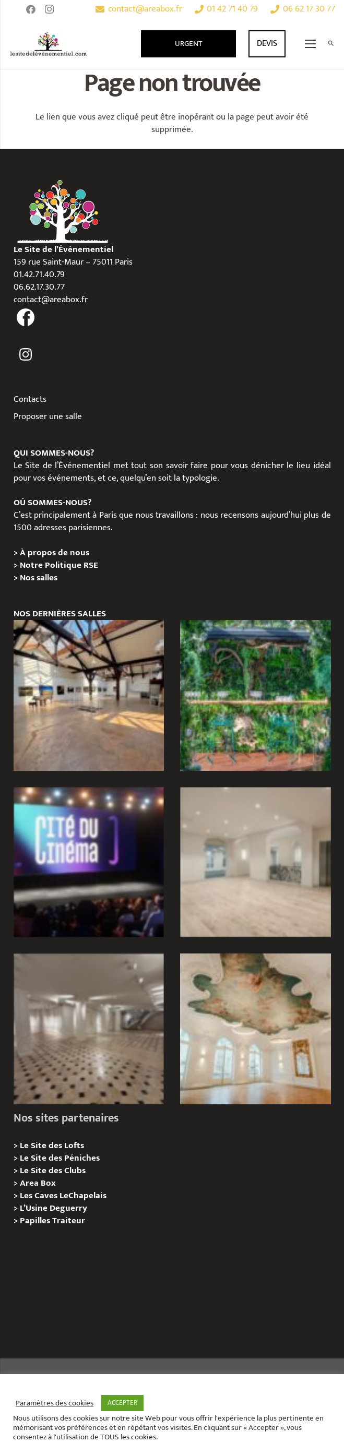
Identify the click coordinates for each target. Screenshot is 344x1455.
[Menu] (310, 44)
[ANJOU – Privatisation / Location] (89, 1028)
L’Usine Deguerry (53, 1208)
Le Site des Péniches (60, 1158)
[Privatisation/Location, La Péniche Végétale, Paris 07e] (255, 695)
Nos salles (38, 577)
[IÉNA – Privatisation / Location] (255, 1028)
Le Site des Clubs (53, 1170)
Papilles (36, 1220)
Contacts (30, 399)
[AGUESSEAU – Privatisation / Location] (255, 862)
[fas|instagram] (26, 355)
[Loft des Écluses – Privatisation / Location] (89, 695)
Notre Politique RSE (59, 565)
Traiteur (68, 1220)
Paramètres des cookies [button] (54, 1403)
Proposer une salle (48, 416)
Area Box (38, 1183)
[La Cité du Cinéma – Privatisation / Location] (89, 862)
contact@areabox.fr (51, 299)
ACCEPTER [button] (122, 1403)
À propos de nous (54, 552)
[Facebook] (30, 9)
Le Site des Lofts (52, 1145)
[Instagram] (49, 9)
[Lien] (48, 43)
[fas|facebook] (26, 318)
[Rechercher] (331, 43)
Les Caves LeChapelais (63, 1195)
